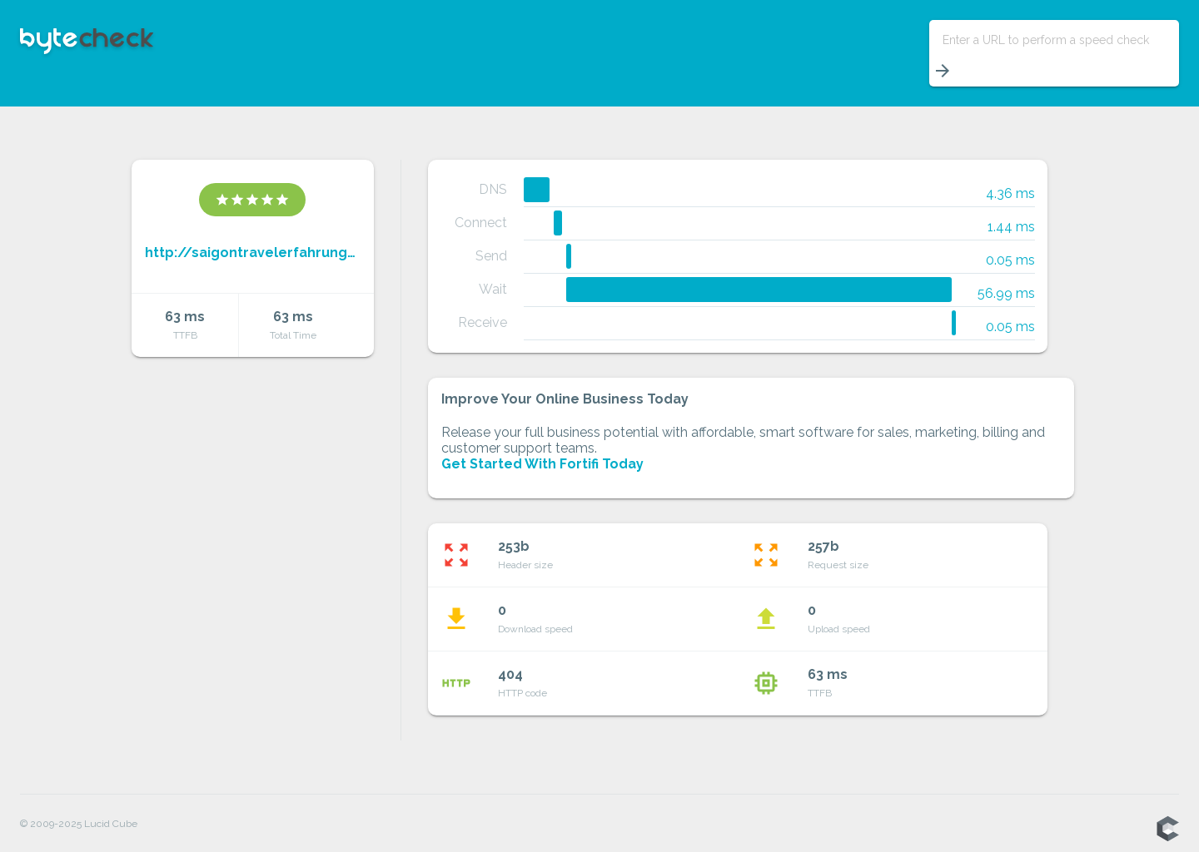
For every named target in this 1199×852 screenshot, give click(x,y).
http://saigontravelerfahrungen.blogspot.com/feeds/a (253, 252)
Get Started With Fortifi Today (542, 464)
